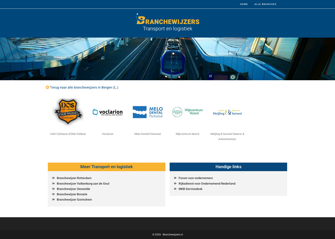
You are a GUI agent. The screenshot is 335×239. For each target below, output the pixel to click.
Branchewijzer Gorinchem (74, 199)
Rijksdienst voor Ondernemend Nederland (207, 183)
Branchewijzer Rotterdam (74, 178)
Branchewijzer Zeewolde (73, 189)
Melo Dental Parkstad (147, 134)
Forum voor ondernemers (196, 178)
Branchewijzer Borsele (72, 194)
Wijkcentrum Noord (187, 134)
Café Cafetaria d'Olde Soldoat (68, 134)
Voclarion (107, 134)
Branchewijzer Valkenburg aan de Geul (83, 183)
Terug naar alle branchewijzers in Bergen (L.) (84, 87)
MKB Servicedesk (190, 189)
